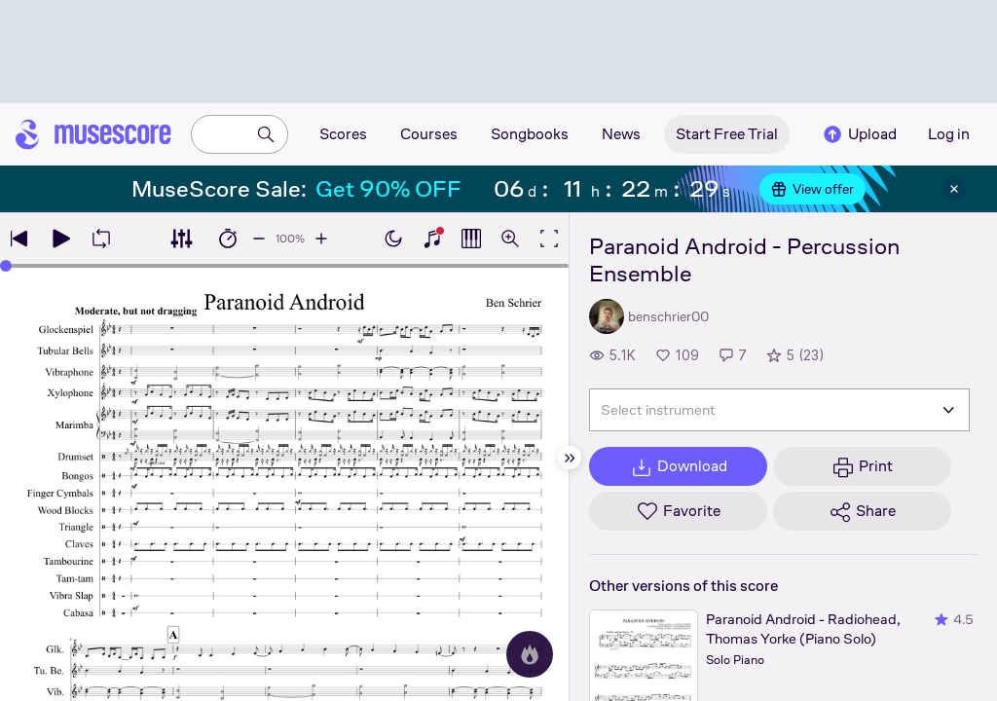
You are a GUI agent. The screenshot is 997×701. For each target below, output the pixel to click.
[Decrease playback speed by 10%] (259, 238)
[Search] (265, 134)
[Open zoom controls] (510, 238)
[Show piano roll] (471, 238)
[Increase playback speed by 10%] (321, 238)
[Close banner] (954, 189)
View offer (812, 189)
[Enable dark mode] (393, 238)
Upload (859, 134)
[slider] (284, 266)
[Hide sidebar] (569, 457)
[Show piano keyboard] (432, 238)
